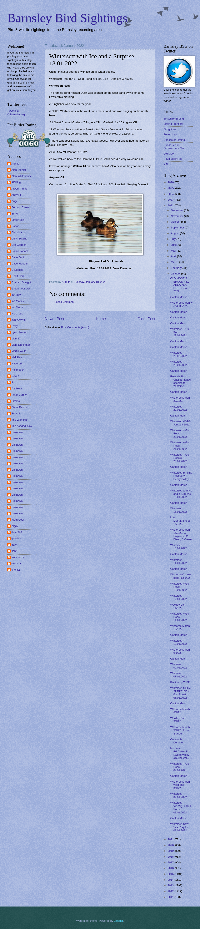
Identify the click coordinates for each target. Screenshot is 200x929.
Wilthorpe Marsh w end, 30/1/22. (181, 304)
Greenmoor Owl (20, 288)
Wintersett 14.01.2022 (178, 561)
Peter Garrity (19, 394)
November (177, 216)
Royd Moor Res (173, 158)
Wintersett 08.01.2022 (178, 675)
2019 (171, 850)
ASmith (15, 163)
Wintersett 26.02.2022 (178, 354)
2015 (171, 873)
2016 (171, 868)
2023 (171, 199)
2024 (171, 194)
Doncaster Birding (174, 139)
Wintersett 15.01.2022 (178, 547)
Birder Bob (17, 219)
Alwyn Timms (19, 188)
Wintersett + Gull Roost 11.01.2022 (180, 617)
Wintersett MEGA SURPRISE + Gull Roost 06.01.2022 (180, 692)
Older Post (146, 319)
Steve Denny (19, 407)
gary (14, 544)
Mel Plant (17, 357)
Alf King (16, 182)
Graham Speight (21, 282)
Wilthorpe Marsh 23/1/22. (180, 399)
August (175, 233)
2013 (171, 885)
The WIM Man (19, 419)
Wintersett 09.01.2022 (178, 666)
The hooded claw (21, 426)
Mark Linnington (21, 344)
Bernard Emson (20, 207)
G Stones (17, 269)
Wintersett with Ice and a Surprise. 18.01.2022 (181, 494)
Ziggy (14, 525)
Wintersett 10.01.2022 (178, 642)
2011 (171, 897)
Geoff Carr (17, 276)
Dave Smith (18, 257)
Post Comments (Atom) (75, 327)
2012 (171, 891)
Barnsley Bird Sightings (67, 18)
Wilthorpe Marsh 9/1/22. (180, 651)
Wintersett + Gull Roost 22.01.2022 (180, 433)
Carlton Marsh (178, 297)
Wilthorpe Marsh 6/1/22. (180, 711)
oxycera (16, 563)
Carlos (15, 226)
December (177, 210)
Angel (14, 201)
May (174, 250)
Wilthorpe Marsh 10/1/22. (180, 627)
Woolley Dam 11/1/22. (178, 606)
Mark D (15, 338)
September (178, 227)
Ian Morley (17, 301)
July (173, 239)
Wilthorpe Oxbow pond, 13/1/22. (180, 576)
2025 (171, 188)
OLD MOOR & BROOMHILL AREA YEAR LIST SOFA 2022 (179, 285)
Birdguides (170, 129)
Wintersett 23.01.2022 (178, 408)
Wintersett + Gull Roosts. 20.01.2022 (180, 458)
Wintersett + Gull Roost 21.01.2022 (180, 445)
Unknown (17, 432)
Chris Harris (18, 232)
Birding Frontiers (173, 123)
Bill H (14, 213)
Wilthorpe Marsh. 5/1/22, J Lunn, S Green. (180, 730)
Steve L (16, 413)
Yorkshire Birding (174, 118)
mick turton (18, 557)
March (175, 262)
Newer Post (54, 319)
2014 (171, 879)
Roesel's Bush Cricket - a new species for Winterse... (180, 381)
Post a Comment (64, 301)
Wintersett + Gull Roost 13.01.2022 (180, 587)
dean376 (16, 532)
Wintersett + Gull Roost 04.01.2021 (180, 767)
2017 (171, 862)
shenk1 (15, 569)
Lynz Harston (19, 332)
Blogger (118, 920)
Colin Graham (19, 251)
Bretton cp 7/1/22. (180, 682)
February (176, 267)
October (176, 221)
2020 (171, 845)
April (174, 256)
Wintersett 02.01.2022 (178, 795)
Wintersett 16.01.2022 (178, 510)
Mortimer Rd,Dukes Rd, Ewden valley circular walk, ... (181, 753)
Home (101, 319)
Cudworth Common (177, 741)
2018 (171, 856)
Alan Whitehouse (21, 176)
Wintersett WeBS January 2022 (180, 423)
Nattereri (16, 363)
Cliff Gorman (18, 244)
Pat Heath (17, 388)
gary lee (16, 538)
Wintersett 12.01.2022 (178, 597)
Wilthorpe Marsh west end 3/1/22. (180, 785)
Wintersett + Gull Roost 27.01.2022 (180, 332)
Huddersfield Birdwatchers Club (174, 146)
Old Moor (169, 153)
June (174, 244)
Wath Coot (17, 519)
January (176, 273)
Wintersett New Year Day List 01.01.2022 (179, 827)
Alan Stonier (18, 169)
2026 (171, 182)
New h (15, 376)
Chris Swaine (19, 238)
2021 (171, 839)
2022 (171, 205)
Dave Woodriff (19, 263)
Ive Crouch (17, 313)
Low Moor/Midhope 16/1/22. (180, 520)
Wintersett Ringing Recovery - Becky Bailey (181, 476)
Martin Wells (18, 351)
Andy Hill (16, 194)
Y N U (167, 164)
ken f (14, 550)
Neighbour (17, 369)
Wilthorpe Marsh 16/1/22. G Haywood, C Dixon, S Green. (181, 534)
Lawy (14, 326)
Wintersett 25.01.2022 (178, 363)
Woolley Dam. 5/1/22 (178, 720)
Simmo (15, 401)
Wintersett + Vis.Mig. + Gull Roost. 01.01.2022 (180, 807)
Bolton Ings (170, 134)
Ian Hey (16, 294)
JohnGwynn (18, 319)
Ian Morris (17, 307)
